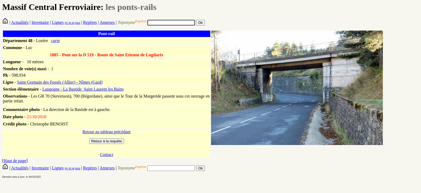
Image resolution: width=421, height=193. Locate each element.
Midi (77, 22)
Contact (106, 154)
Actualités (19, 22)
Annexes (107, 22)
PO (66, 22)
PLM (71, 22)
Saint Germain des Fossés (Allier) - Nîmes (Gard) (60, 82)
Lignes (58, 22)
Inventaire (40, 22)
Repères (90, 22)
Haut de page (14, 160)
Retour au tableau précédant (106, 131)
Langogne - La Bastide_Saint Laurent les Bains (83, 89)
